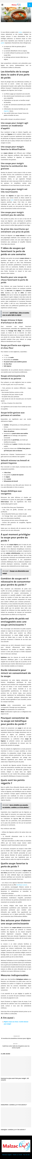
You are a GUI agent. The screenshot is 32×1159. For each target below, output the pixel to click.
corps (20, 32)
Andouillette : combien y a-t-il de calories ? (14, 1104)
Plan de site (26, 1154)
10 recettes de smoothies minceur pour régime (16, 1038)
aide (12, 200)
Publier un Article (17, 1154)
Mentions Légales (7, 1154)
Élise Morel (5, 20)
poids (2, 43)
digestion (6, 111)
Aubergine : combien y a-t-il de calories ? (13, 1129)
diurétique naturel (21, 885)
